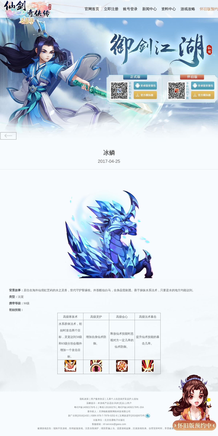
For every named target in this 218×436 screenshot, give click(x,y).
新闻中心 (149, 9)
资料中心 (169, 9)
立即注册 (111, 9)
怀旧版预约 (209, 9)
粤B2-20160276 (107, 407)
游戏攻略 (188, 9)
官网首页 (92, 9)
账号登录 (130, 9)
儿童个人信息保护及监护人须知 (122, 399)
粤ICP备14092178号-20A (131, 407)
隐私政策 (84, 399)
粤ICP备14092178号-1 (85, 407)
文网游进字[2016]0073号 (134, 415)
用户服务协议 (97, 399)
